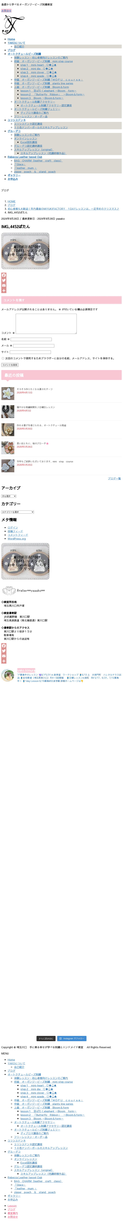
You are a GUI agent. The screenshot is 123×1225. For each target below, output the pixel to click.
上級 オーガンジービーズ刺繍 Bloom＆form (41, 87)
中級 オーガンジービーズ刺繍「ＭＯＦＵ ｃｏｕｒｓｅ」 (48, 79)
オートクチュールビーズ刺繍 (24, 1078)
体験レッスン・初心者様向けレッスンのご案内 (41, 57)
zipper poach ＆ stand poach (35, 171)
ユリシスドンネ (17, 1144)
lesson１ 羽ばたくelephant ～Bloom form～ (48, 90)
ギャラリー (14, 1199)
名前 (5, 343)
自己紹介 (19, 46)
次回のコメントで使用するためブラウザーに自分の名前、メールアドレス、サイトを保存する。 (60, 362)
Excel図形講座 (28, 142)
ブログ (11, 1074)
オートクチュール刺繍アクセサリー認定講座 (46, 105)
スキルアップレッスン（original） (34, 149)
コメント (8, 336)
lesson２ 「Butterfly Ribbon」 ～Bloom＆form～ (52, 94)
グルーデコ (14, 1155)
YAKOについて (16, 1067)
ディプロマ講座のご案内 (34, 112)
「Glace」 (20, 164)
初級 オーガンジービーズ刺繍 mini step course (43, 61)
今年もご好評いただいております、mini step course (45, 465)
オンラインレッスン (25, 138)
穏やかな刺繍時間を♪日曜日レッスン (36, 411)
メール (6, 349)
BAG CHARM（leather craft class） (38, 160)
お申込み (13, 1203)
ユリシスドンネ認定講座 (28, 123)
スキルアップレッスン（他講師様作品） (43, 153)
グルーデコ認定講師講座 (28, 146)
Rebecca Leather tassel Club (25, 1181)
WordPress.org (17, 542)
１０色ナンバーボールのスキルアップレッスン (41, 127)
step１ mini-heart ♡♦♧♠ (38, 65)
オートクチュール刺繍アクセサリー (34, 101)
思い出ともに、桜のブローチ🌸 (33, 447)
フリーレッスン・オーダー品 (30, 116)
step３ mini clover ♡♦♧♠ (38, 72)
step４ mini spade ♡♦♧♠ (38, 76)
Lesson (12, 1209)
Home (11, 1063)
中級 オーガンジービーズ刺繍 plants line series (43, 83)
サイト (5, 355)
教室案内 (13, 1217)
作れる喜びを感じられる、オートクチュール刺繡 (41, 429)
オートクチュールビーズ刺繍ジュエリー (37, 109)
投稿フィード (15, 535)
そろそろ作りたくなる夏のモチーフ (35, 393)
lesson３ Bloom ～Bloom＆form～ (42, 98)
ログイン (13, 531)
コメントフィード (18, 538)
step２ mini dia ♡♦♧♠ (36, 68)
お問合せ (6, 10)
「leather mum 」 (25, 168)
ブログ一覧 (114, 482)
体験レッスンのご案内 (27, 134)
